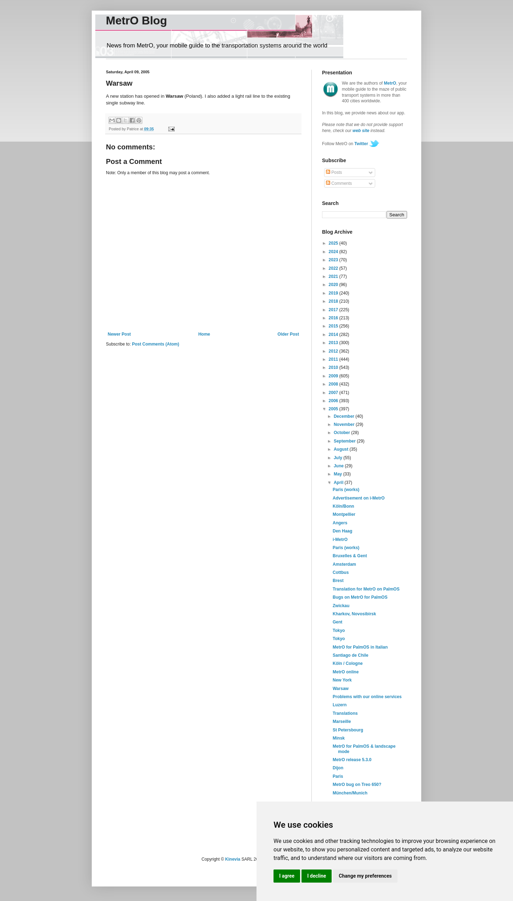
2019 (334, 293)
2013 (334, 342)
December (344, 416)
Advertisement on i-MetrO (359, 498)
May (338, 474)
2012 (334, 351)
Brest (338, 580)
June (339, 465)
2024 (334, 251)
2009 (334, 375)
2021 (334, 276)
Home (204, 334)
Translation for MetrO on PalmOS (366, 589)
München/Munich (350, 793)
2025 (334, 243)
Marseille (342, 721)
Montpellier (344, 514)
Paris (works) (346, 489)
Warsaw (341, 688)
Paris (338, 776)
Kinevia (233, 859)
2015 (334, 326)
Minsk (339, 738)
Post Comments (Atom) (155, 344)
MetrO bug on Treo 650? (357, 784)
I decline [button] (316, 876)
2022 (334, 268)
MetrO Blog (136, 20)
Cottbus (341, 572)
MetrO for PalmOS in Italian (360, 647)
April (339, 482)
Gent (337, 622)
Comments (339, 183)
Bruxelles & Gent (350, 555)
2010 (334, 367)
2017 (334, 309)
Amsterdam (344, 564)
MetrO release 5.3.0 (352, 759)
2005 (334, 408)
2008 (334, 384)
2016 (334, 317)
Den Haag (342, 531)
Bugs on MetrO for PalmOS (360, 597)
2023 (334, 259)
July (338, 457)
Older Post (288, 334)
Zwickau (341, 605)
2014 (334, 334)
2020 (334, 284)
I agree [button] (286, 876)
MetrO (390, 83)
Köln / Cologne (348, 663)
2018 (334, 301)
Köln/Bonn (343, 506)
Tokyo (339, 630)
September (345, 441)
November (345, 424)
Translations (345, 713)
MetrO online (346, 671)
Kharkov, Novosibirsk (354, 613)
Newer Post (119, 334)
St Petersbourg (348, 730)
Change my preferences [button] (365, 876)
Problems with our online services (367, 696)
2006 (334, 400)
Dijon (338, 767)
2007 (334, 392)
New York (342, 680)
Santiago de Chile (350, 655)
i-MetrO (340, 539)
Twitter (361, 143)
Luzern (339, 704)
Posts (334, 172)
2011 (334, 359)
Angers (340, 522)
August (342, 449)
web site (361, 130)
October (342, 432)
